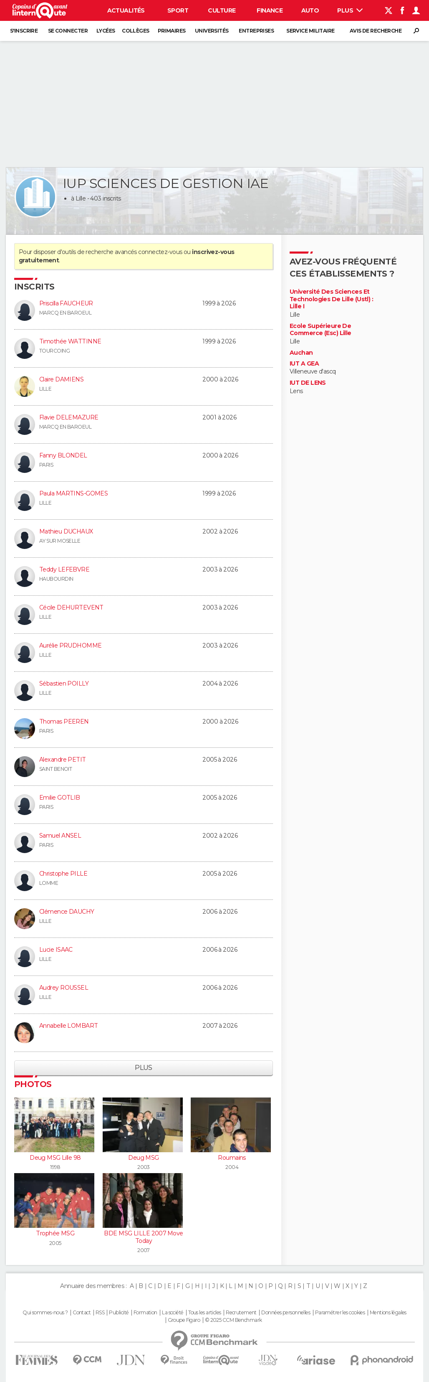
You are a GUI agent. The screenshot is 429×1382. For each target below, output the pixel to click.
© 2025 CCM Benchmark (233, 1320)
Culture (221, 10)
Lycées (105, 31)
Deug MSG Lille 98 (55, 1157)
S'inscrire (24, 31)
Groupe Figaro (184, 1320)
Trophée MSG (55, 1233)
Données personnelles (285, 1313)
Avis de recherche (375, 31)
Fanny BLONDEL (63, 455)
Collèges (135, 31)
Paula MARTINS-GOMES (73, 493)
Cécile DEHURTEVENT (71, 607)
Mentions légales (388, 1313)
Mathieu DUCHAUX (66, 531)
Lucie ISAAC (56, 949)
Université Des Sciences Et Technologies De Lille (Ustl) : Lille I (331, 299)
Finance (270, 10)
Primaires (172, 31)
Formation (145, 1313)
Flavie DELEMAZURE (68, 417)
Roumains (232, 1157)
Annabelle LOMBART (68, 1025)
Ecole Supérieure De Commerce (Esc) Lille (320, 330)
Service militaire (310, 31)
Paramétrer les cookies (340, 1313)
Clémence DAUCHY (66, 911)
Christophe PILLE (63, 873)
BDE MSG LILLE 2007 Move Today (143, 1237)
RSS (100, 1313)
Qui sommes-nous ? (45, 1313)
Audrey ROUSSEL (63, 987)
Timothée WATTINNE (70, 341)
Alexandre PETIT (62, 759)
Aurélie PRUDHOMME (70, 645)
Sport (177, 10)
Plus (350, 10)
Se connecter (68, 31)
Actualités (126, 10)
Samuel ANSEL (60, 835)
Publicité (119, 1313)
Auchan (301, 352)
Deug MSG (143, 1157)
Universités (212, 31)
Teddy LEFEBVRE (64, 569)
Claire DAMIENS (61, 379)
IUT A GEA (304, 363)
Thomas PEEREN (64, 721)
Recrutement (241, 1313)
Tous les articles (204, 1313)
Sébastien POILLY (63, 683)
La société (172, 1313)
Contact (82, 1313)
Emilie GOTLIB (59, 797)
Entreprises (256, 31)
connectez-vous (160, 252)
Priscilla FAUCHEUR (66, 303)
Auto (310, 10)
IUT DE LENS (308, 382)
